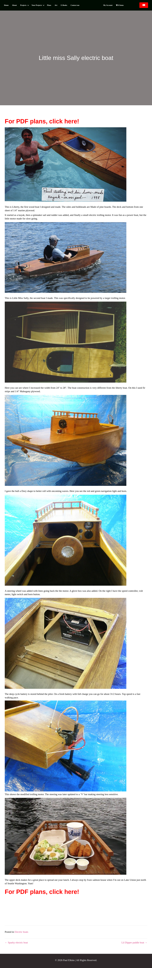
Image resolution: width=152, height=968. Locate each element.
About (14, 5)
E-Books (64, 5)
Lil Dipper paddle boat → (134, 942)
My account (107, 5)
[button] (28, 5)
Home (6, 5)
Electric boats (21, 931)
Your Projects (37, 5)
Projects (23, 5)
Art (56, 5)
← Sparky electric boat (16, 942)
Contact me (75, 5)
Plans (49, 5)
